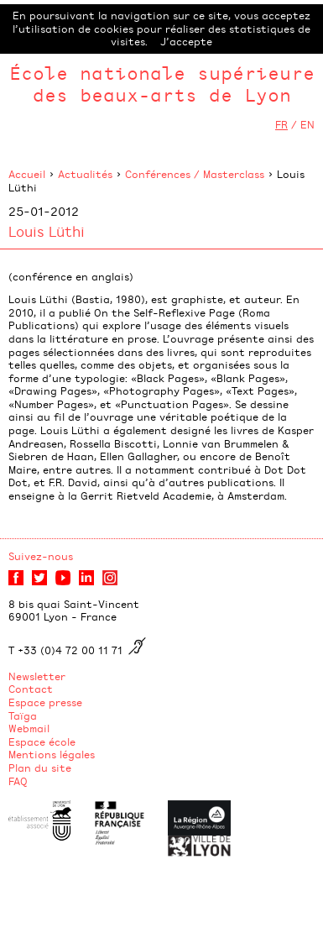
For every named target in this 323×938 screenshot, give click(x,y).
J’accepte (186, 41)
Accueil (26, 173)
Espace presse (45, 702)
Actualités (85, 173)
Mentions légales (51, 754)
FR (281, 124)
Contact (30, 688)
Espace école (42, 741)
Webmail (28, 728)
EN (307, 124)
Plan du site (39, 767)
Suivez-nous (40, 555)
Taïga (22, 715)
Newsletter (36, 676)
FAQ (18, 781)
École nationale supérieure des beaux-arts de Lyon (162, 83)
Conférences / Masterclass (194, 173)
